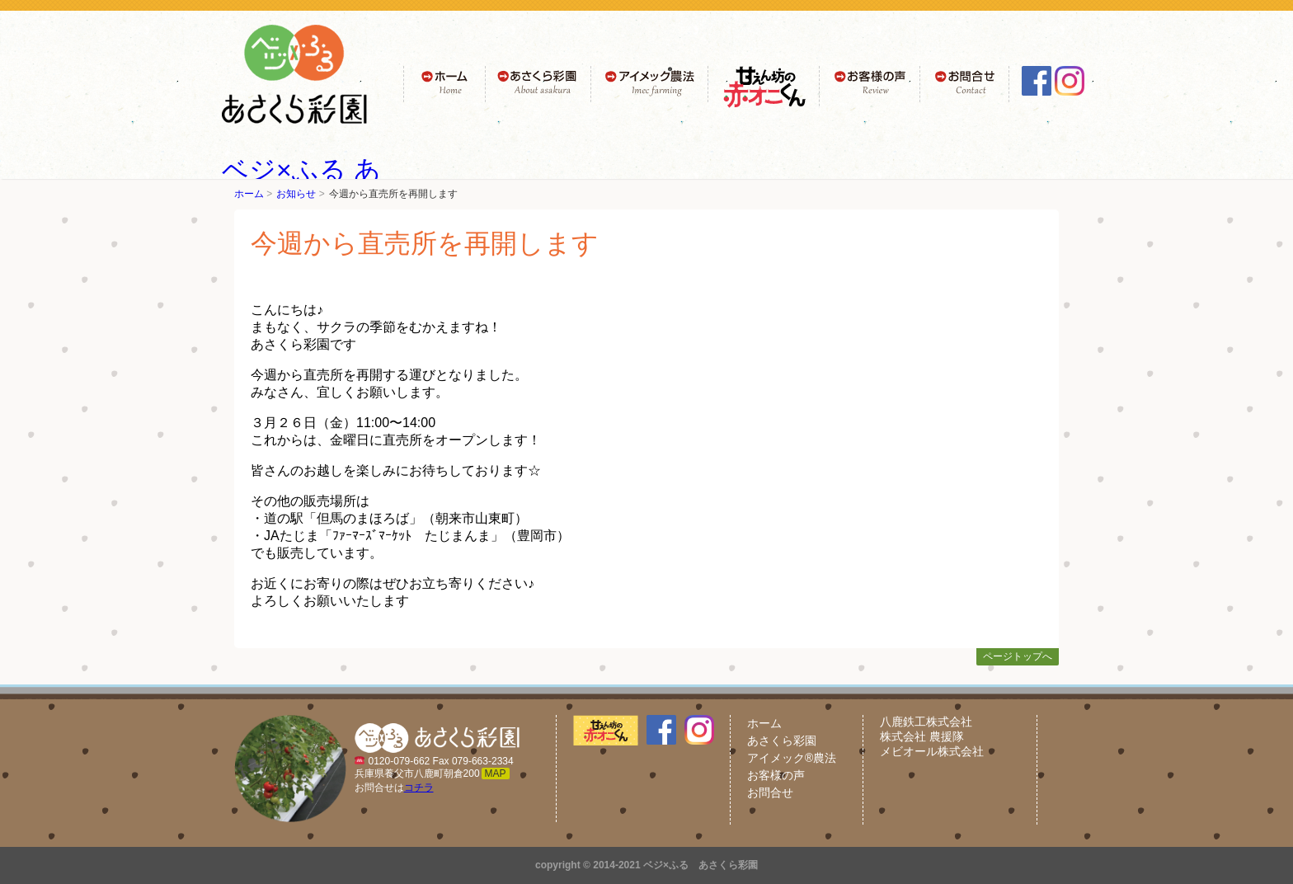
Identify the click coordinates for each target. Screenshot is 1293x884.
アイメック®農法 (791, 757)
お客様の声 (776, 775)
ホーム (249, 194)
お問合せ (770, 792)
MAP (495, 773)
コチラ (419, 787)
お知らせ (296, 194)
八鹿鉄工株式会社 (926, 721)
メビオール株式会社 (932, 751)
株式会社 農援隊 (922, 736)
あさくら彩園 (781, 740)
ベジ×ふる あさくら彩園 (700, 865)
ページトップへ (1017, 656)
